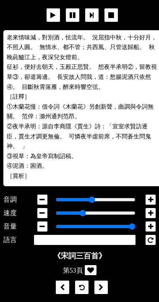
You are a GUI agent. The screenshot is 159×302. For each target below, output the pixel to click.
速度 (10, 212)
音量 (10, 226)
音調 (10, 199)
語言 (10, 239)
